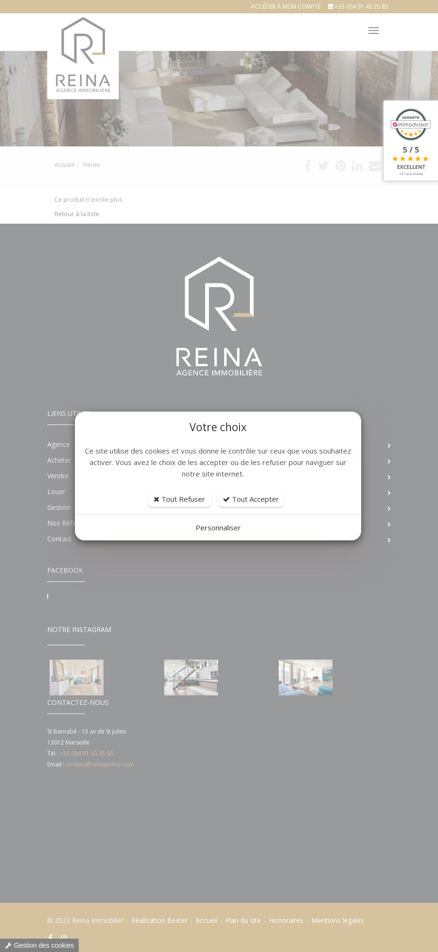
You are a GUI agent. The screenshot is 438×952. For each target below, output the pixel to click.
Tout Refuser (179, 499)
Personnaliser (218, 527)
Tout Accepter (251, 499)
